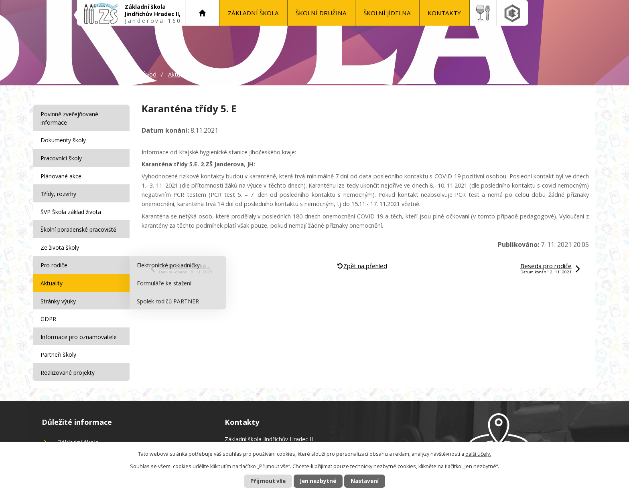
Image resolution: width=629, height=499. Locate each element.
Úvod (202, 13)
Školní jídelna (387, 13)
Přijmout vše (262, 481)
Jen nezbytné (318, 481)
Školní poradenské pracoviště (80, 225)
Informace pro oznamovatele (80, 328)
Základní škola (253, 13)
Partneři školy (59, 345)
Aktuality (179, 74)
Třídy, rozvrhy (59, 191)
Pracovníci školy (62, 156)
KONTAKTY (444, 13)
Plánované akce (62, 174)
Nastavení (370, 481)
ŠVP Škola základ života (72, 208)
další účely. (478, 453)
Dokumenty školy (64, 139)
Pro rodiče (55, 259)
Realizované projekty (69, 362)
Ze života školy (61, 242)
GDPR (49, 311)
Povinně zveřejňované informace (70, 118)
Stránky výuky (59, 293)
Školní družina (321, 13)
